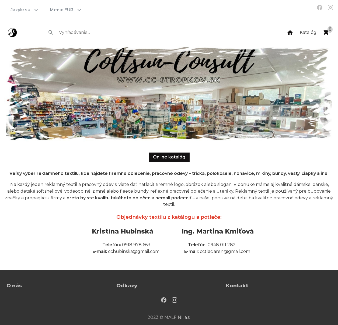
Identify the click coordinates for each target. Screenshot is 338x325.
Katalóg (308, 32)
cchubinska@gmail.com (133, 251)
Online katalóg (169, 157)
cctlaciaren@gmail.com (225, 251)
